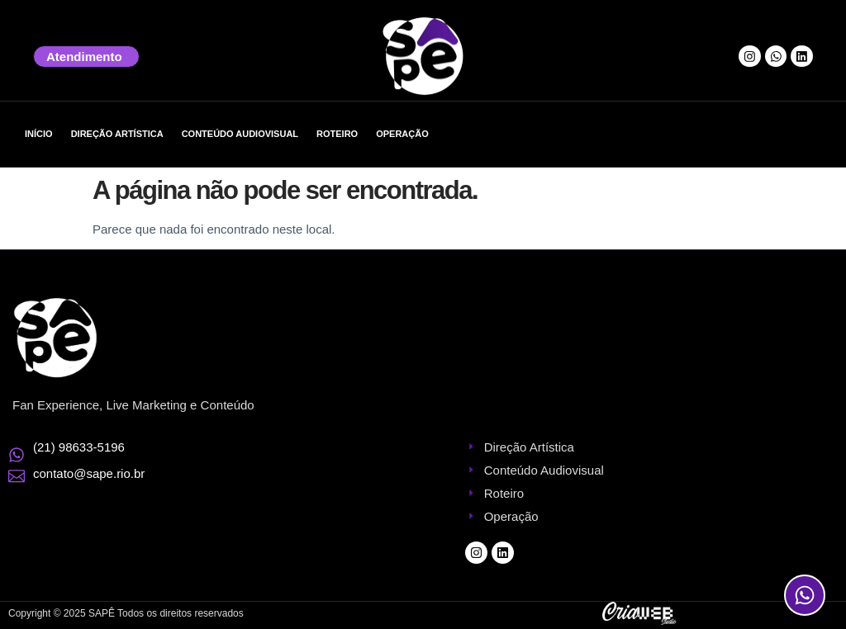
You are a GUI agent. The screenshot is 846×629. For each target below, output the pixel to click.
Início (39, 134)
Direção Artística (117, 134)
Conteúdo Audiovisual (240, 134)
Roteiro (337, 134)
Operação (402, 134)
